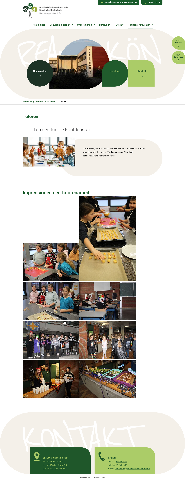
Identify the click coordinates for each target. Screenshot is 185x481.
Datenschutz (99, 478)
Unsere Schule (84, 24)
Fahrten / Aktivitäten (139, 24)
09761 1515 (154, 2)
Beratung (104, 24)
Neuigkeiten (39, 24)
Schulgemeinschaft (60, 24)
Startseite (27, 101)
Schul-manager (178, 43)
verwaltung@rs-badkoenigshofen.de (121, 2)
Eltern (119, 24)
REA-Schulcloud (178, 57)
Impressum (85, 478)
